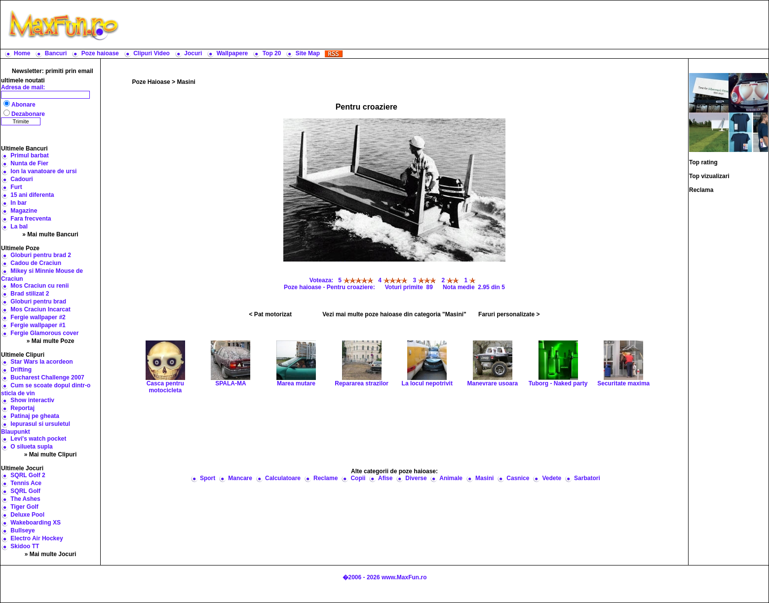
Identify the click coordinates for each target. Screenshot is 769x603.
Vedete (551, 478)
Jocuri (193, 53)
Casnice (517, 478)
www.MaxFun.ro (404, 577)
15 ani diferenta (32, 194)
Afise (385, 478)
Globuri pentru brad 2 (40, 255)
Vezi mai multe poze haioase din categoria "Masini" (394, 314)
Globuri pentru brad (38, 301)
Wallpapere (232, 53)
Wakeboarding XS (35, 522)
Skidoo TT (24, 546)
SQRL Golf (25, 491)
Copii (357, 478)
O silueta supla (31, 446)
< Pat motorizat (270, 314)
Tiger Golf (24, 506)
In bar (18, 202)
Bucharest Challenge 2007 (47, 377)
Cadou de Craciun (35, 263)
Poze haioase (100, 53)
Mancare (240, 478)
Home (22, 53)
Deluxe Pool (27, 514)
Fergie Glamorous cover (44, 333)
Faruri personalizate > (508, 314)
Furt (16, 187)
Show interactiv (32, 400)
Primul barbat (29, 155)
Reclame (325, 478)
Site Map (308, 53)
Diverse (415, 478)
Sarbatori (587, 478)
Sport (207, 478)
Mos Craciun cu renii (39, 285)
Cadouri (21, 179)
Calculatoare (283, 478)
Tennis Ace (25, 483)
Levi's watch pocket (38, 438)
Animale (450, 478)
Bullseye (22, 530)
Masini (186, 81)
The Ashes (25, 498)
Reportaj (22, 408)
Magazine (23, 210)
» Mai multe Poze (51, 341)
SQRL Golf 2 (27, 475)
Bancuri (56, 53)
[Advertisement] (446, 24)
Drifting (21, 369)
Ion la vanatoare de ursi (43, 171)
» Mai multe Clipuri (50, 454)
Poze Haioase (151, 81)
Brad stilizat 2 (29, 293)
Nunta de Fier (29, 163)
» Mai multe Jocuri (51, 554)
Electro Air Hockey (36, 538)
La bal (19, 226)
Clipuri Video (151, 53)
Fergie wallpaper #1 (37, 325)
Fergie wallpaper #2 (37, 317)
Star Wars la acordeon (41, 361)
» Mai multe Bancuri (50, 234)
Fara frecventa (30, 218)
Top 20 (272, 53)
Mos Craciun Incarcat (40, 309)
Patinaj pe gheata (34, 416)
